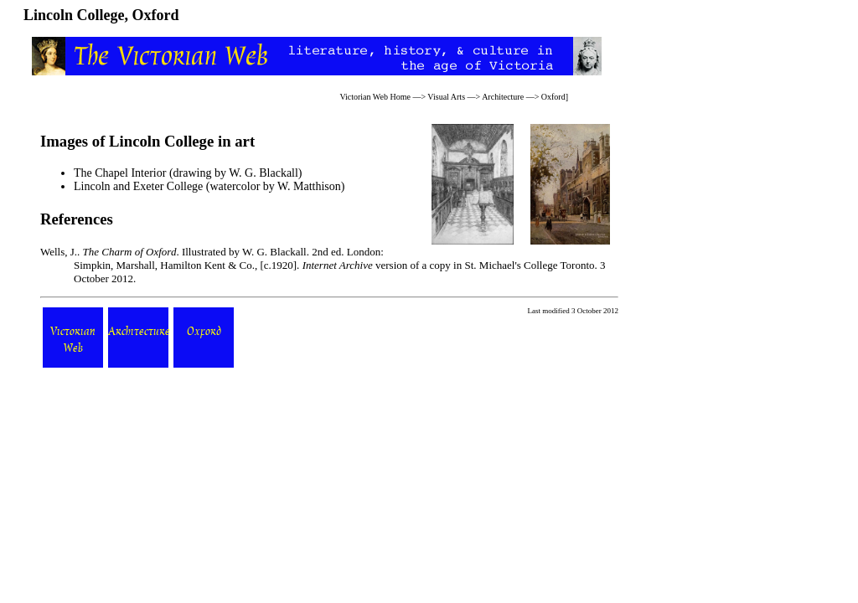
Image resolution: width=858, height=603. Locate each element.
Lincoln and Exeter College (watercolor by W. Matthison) (209, 186)
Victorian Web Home (375, 96)
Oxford (553, 96)
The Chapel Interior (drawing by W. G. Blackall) (188, 173)
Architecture (503, 96)
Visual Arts (446, 96)
